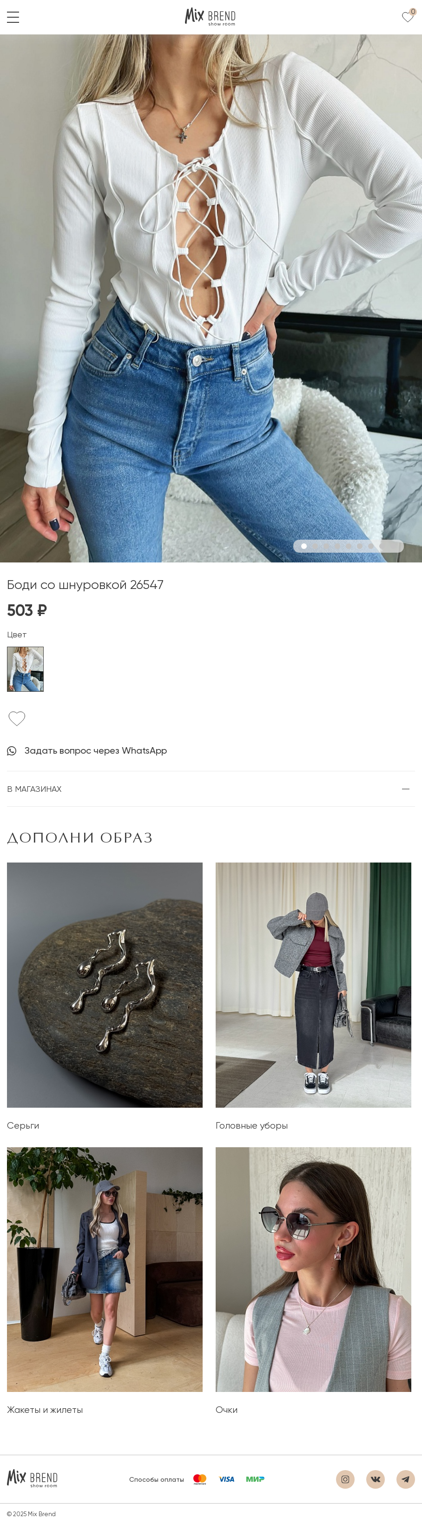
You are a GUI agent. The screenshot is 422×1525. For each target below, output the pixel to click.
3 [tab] (326, 546)
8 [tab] (382, 546)
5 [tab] (348, 546)
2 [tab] (315, 546)
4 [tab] (337, 546)
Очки (226, 1410)
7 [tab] (371, 546)
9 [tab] (393, 546)
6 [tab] (360, 546)
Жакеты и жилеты (45, 1410)
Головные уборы (252, 1125)
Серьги (23, 1125)
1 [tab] (304, 546)
